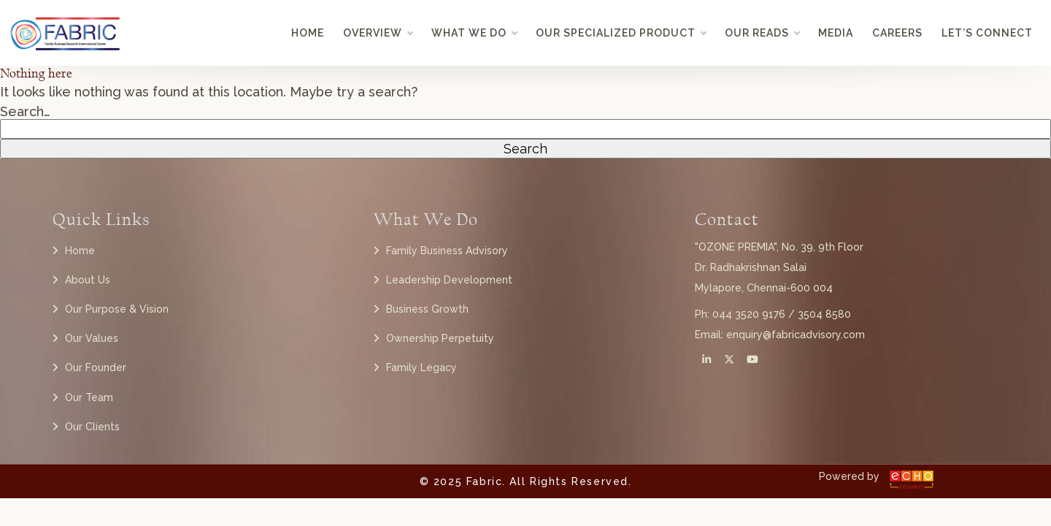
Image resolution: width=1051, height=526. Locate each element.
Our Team (89, 397)
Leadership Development (449, 280)
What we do (474, 33)
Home (307, 33)
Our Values (91, 338)
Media (835, 33)
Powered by (849, 476)
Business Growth (427, 309)
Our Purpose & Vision (117, 309)
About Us (87, 280)
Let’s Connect (987, 33)
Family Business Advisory (447, 250)
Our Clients (92, 426)
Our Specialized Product (621, 33)
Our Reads (762, 33)
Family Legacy (421, 367)
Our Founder (95, 367)
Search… (25, 111)
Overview (377, 33)
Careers (897, 33)
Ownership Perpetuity (440, 338)
